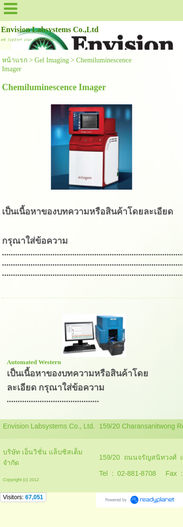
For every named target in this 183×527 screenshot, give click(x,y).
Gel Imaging (52, 60)
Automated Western (34, 362)
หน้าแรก (14, 60)
